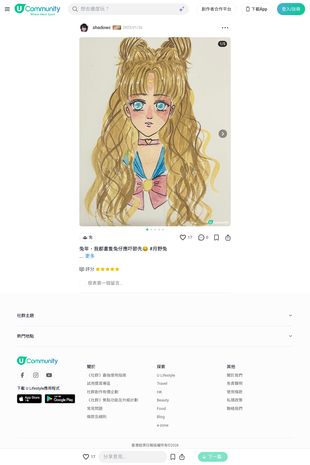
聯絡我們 (234, 408)
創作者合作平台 (216, 9)
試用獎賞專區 (98, 383)
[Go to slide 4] (159, 229)
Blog (161, 416)
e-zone (162, 425)
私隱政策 (234, 400)
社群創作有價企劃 (102, 392)
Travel (162, 383)
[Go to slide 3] (155, 229)
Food (161, 408)
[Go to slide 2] (151, 229)
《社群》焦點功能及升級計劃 (112, 400)
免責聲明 (234, 383)
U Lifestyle (166, 375)
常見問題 (95, 408)
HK (159, 392)
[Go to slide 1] (147, 229)
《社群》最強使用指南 (106, 375)
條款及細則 (97, 416)
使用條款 (234, 392)
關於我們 (234, 375)
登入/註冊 (291, 9)
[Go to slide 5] (163, 229)
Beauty (163, 400)
